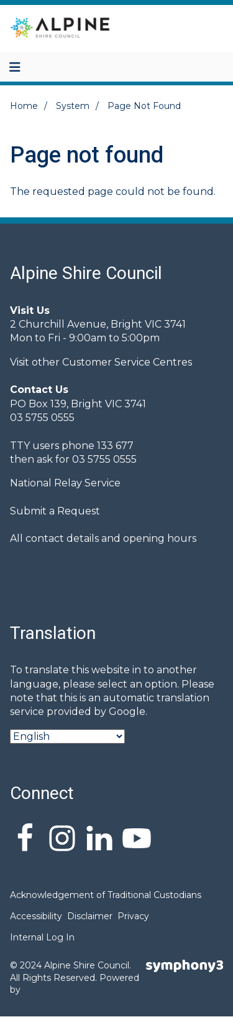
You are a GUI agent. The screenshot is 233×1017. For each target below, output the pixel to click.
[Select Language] (67, 736)
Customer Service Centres (127, 362)
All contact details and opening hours (103, 538)
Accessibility (36, 916)
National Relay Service (65, 483)
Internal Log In (42, 937)
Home (24, 105)
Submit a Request (55, 511)
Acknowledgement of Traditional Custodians (105, 895)
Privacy (133, 916)
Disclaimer (89, 916)
